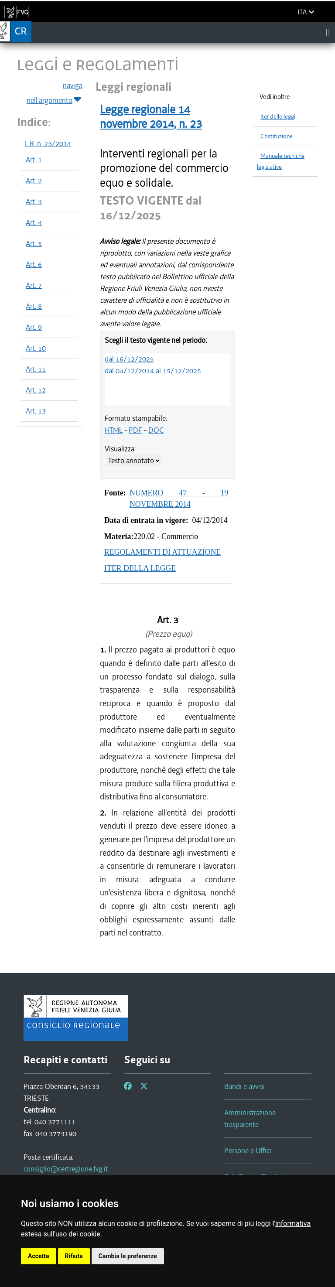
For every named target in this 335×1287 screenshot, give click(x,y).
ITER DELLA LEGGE (140, 568)
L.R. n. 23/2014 (48, 143)
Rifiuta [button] (74, 1256)
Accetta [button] (38, 1256)
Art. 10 (36, 348)
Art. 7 (34, 285)
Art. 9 (34, 327)
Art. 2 (34, 180)
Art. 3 (34, 201)
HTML (114, 430)
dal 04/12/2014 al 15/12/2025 (153, 371)
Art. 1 (34, 159)
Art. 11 (36, 369)
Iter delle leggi (277, 117)
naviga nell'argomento (54, 93)
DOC (156, 430)
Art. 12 (36, 390)
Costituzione (276, 136)
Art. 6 (34, 264)
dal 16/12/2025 (129, 359)
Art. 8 (34, 306)
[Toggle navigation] (328, 32)
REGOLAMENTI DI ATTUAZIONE (162, 552)
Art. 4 (34, 222)
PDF (135, 430)
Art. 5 (34, 243)
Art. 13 (36, 411)
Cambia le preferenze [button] (128, 1256)
